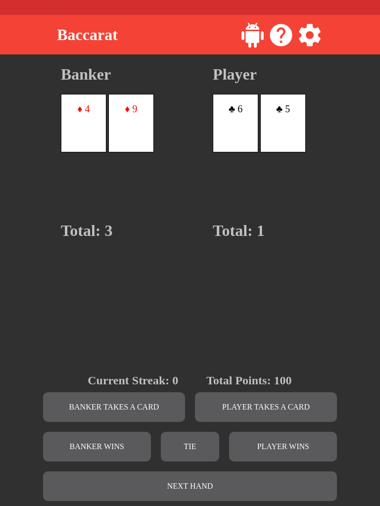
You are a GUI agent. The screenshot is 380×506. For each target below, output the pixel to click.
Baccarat (87, 35)
